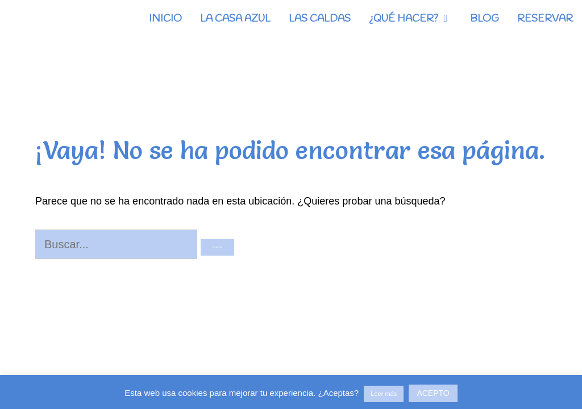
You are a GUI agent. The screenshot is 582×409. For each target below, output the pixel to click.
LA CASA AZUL (235, 19)
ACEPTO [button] (433, 393)
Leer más (384, 393)
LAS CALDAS (320, 19)
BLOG (484, 19)
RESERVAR (545, 19)
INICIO (165, 19)
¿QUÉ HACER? (415, 18)
